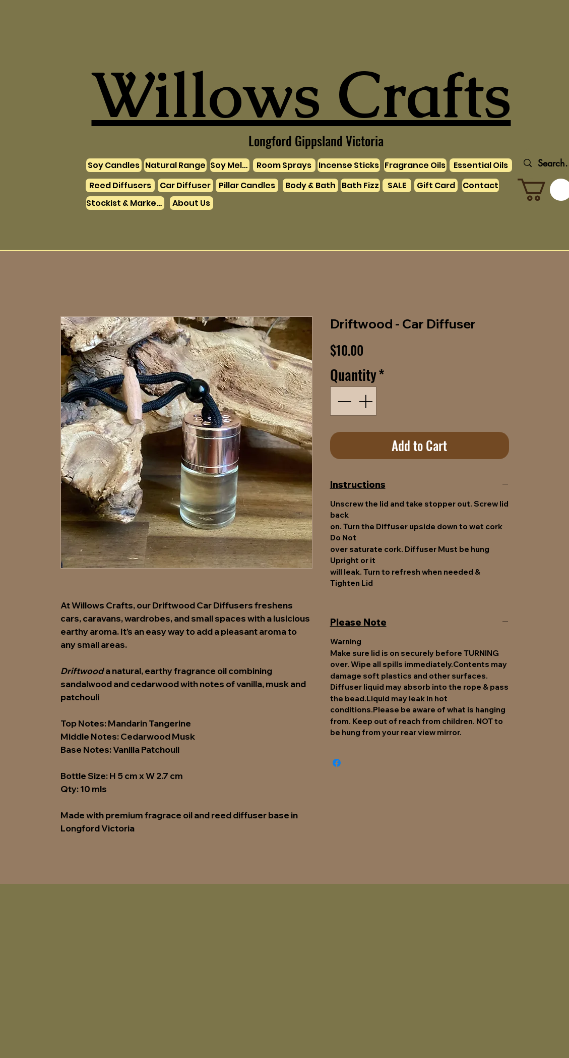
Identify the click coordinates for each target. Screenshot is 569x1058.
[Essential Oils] (481, 165)
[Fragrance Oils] (415, 165)
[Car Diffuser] (185, 185)
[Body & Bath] (310, 185)
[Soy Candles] (114, 165)
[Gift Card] (436, 185)
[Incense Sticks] (349, 165)
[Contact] (480, 185)
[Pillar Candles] (247, 185)
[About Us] (191, 203)
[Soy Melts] (229, 165)
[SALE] (397, 185)
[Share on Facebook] (337, 763)
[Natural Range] (175, 165)
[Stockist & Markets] (125, 203)
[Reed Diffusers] (120, 185)
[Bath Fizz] (360, 185)
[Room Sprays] (284, 165)
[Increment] (366, 401)
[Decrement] (343, 401)
